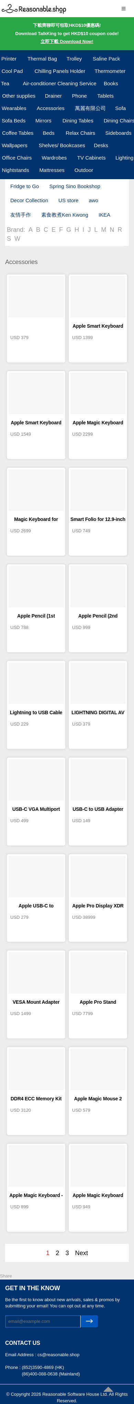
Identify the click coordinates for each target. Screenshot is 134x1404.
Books (111, 83)
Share (6, 1275)
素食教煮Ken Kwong (64, 215)
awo (93, 200)
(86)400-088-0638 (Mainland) (51, 1373)
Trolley (74, 59)
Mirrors (43, 120)
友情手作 (20, 215)
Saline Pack (106, 59)
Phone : (13, 1367)
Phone (79, 96)
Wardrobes (54, 158)
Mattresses (51, 170)
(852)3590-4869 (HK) (43, 1367)
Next (81, 1253)
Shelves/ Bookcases (62, 145)
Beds (48, 133)
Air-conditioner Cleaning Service (59, 83)
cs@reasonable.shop (58, 1354)
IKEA (104, 215)
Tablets (105, 96)
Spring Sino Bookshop (74, 186)
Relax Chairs (80, 133)
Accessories (51, 108)
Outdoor (84, 170)
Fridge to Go (24, 186)
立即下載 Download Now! (67, 41)
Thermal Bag (42, 59)
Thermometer (109, 71)
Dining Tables (78, 120)
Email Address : (21, 1354)
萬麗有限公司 (90, 108)
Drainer (53, 96)
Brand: (16, 229)
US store (68, 200)
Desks (101, 145)
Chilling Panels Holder (60, 71)
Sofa (120, 108)
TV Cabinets (91, 158)
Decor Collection (29, 200)
